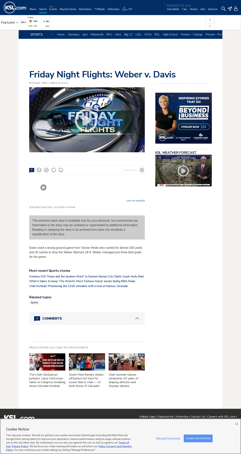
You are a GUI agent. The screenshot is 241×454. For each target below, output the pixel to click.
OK (236, 423)
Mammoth (97, 34)
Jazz (85, 34)
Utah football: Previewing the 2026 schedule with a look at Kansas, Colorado (78, 286)
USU (138, 34)
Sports (34, 302)
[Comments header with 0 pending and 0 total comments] (87, 318)
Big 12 (128, 34)
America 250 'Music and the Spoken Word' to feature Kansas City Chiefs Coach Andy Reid (86, 276)
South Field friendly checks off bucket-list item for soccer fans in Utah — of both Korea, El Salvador (86, 380)
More (229, 34)
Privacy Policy (20, 446)
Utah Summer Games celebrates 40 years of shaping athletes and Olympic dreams (123, 380)
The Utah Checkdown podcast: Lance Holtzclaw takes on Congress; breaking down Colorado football (47, 380)
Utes (118, 34)
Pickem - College (192, 34)
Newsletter (165, 417)
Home (61, 34)
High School (170, 34)
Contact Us (198, 417)
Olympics (74, 34)
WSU (148, 34)
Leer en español (135, 200)
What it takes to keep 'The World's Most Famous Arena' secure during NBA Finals (82, 281)
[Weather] (128, 10)
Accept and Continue (198, 438)
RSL (157, 34)
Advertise (182, 417)
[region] (120, 436)
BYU (109, 34)
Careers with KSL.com (221, 417)
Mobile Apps (147, 417)
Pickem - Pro (214, 34)
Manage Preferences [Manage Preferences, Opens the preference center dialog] (168, 438)
